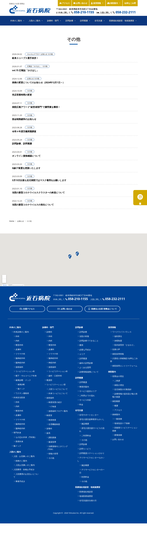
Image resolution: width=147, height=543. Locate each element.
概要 (116, 405)
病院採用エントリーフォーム (124, 365)
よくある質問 (85, 367)
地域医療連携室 (86, 496)
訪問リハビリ (85, 448)
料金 (81, 404)
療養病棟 (118, 435)
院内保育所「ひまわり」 (124, 345)
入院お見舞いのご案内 (25, 465)
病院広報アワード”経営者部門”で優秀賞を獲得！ (36, 107)
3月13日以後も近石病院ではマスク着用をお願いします (39, 180)
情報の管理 (53, 453)
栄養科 (49, 428)
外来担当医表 (19, 397)
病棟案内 (116, 414)
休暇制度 (118, 340)
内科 (17, 340)
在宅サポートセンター (89, 415)
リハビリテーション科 (25, 371)
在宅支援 (100, 21)
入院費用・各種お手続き (24, 469)
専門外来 (17, 432)
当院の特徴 (84, 336)
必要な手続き (85, 349)
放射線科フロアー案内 (58, 411)
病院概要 (116, 401)
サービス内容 (85, 400)
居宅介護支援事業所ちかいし (91, 419)
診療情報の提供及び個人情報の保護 (124, 395)
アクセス (65, 3)
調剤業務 (52, 437)
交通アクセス (27, 308)
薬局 (48, 433)
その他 (50, 54)
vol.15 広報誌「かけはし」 (25, 70)
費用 (81, 345)
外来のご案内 (17, 21)
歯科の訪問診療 (86, 363)
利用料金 (85, 477)
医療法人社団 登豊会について (102, 308)
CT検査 (53, 406)
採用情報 (97, 3)
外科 (17, 336)
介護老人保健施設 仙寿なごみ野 (124, 360)
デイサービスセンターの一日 (91, 471)
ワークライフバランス (121, 332)
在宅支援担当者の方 (88, 500)
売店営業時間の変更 (22, 94)
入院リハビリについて (58, 389)
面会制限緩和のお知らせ (24, 119)
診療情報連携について (89, 372)
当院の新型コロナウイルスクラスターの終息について (38, 192)
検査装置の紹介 (55, 402)
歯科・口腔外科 (55, 375)
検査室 (49, 415)
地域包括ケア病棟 (122, 423)
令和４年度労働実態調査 (24, 131)
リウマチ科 (20, 353)
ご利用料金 (86, 435)
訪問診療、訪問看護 (22, 143)
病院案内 (114, 3)
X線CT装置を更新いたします (26, 168)
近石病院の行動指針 (123, 389)
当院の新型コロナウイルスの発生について (33, 204)
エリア (82, 354)
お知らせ (44, 54)
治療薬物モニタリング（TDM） (57, 448)
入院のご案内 (36, 21)
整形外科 (19, 345)
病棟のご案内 (21, 460)
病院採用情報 (118, 354)
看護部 (49, 380)
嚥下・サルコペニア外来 (26, 375)
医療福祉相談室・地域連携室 (123, 21)
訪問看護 (85, 21)
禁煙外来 (19, 441)
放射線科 (19, 367)
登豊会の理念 (118, 376)
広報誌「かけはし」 (34, 66)
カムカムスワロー (33, 54)
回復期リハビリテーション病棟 (124, 429)
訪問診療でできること (89, 340)
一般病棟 (118, 419)
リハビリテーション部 (56, 384)
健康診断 (21, 384)
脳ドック (21, 388)
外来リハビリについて (58, 393)
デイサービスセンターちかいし (90, 459)
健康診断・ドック (23, 380)
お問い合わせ (80, 3)
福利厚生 (118, 336)
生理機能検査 (54, 424)
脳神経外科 (20, 358)
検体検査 (52, 419)
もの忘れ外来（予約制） (26, 437)
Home (11, 221)
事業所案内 (84, 386)
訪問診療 (70, 21)
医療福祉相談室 (86, 491)
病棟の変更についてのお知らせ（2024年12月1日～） (38, 82)
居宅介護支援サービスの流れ (91, 429)
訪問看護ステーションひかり (91, 453)
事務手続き (20, 481)
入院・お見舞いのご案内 (24, 456)
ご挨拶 (117, 380)
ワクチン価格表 (22, 393)
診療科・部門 (54, 21)
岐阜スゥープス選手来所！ (25, 58)
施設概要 (85, 423)
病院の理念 (119, 385)
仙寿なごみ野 (130, 3)
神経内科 (52, 362)
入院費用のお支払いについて (26, 475)
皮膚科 (18, 349)
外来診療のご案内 (21, 332)
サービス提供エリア (88, 391)
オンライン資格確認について (26, 155)
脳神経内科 (20, 362)
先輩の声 (116, 349)
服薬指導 (52, 442)
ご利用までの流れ (87, 395)
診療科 (49, 332)
